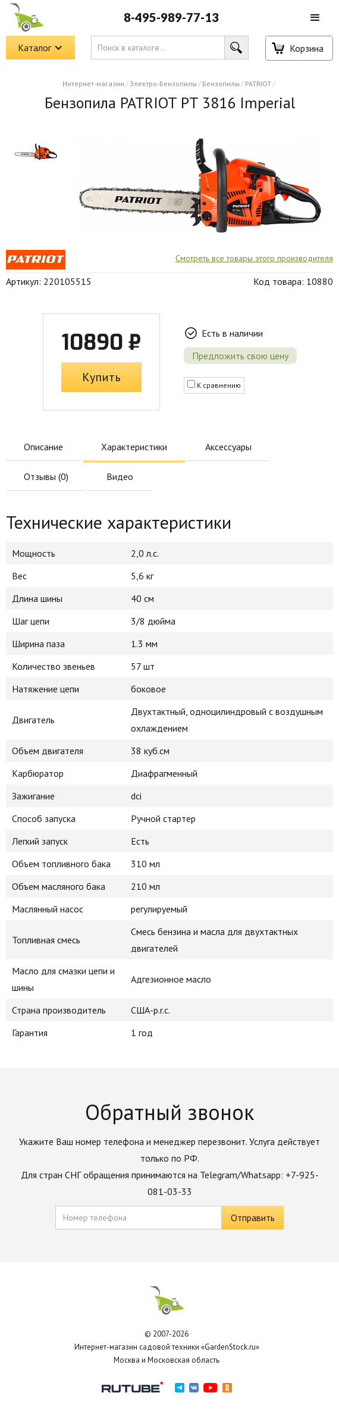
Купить (101, 377)
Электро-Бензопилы (163, 83)
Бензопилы (221, 83)
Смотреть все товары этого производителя (254, 258)
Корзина (307, 48)
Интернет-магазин (93, 83)
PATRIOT (258, 83)
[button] (315, 18)
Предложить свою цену (240, 356)
